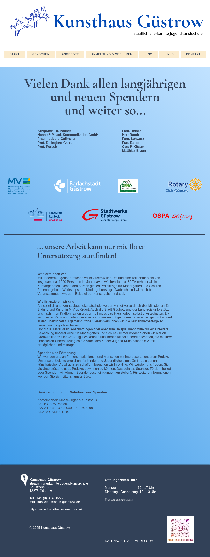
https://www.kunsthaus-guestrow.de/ (56, 509)
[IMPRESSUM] (146, 541)
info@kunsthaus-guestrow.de (58, 502)
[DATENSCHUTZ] (117, 541)
